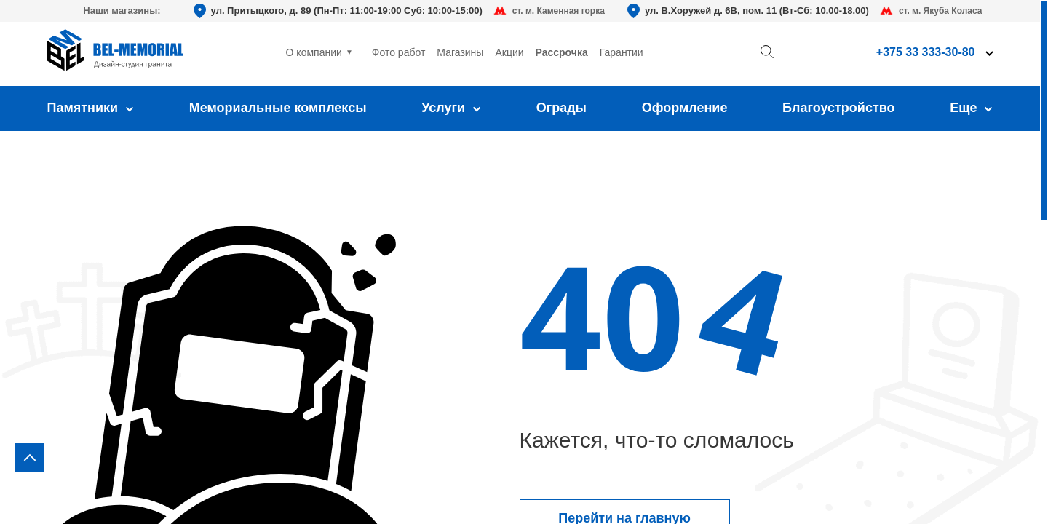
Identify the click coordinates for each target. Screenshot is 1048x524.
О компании (314, 52)
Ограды (561, 107)
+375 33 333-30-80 (925, 52)
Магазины (460, 52)
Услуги (451, 107)
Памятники (91, 107)
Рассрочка (562, 52)
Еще (971, 107)
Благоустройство (838, 107)
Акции (509, 52)
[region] (524, 262)
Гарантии (621, 52)
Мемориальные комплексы (278, 107)
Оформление (685, 107)
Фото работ (399, 52)
